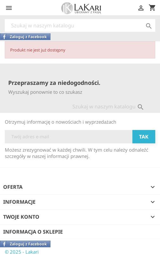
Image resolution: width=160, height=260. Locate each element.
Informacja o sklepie (33, 231)
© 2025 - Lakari (22, 252)
